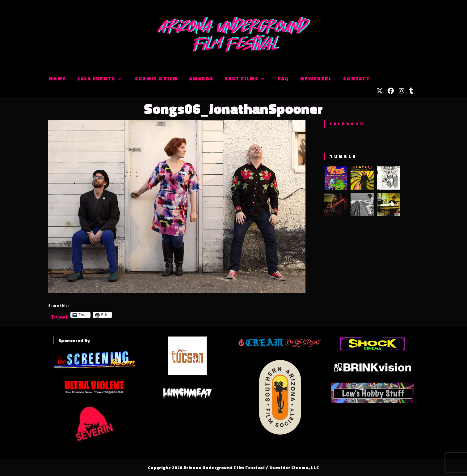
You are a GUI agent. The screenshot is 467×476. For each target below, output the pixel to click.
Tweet (59, 314)
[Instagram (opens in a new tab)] (401, 91)
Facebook (347, 124)
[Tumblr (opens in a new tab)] (411, 91)
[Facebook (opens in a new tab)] (390, 91)
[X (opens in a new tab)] (379, 91)
